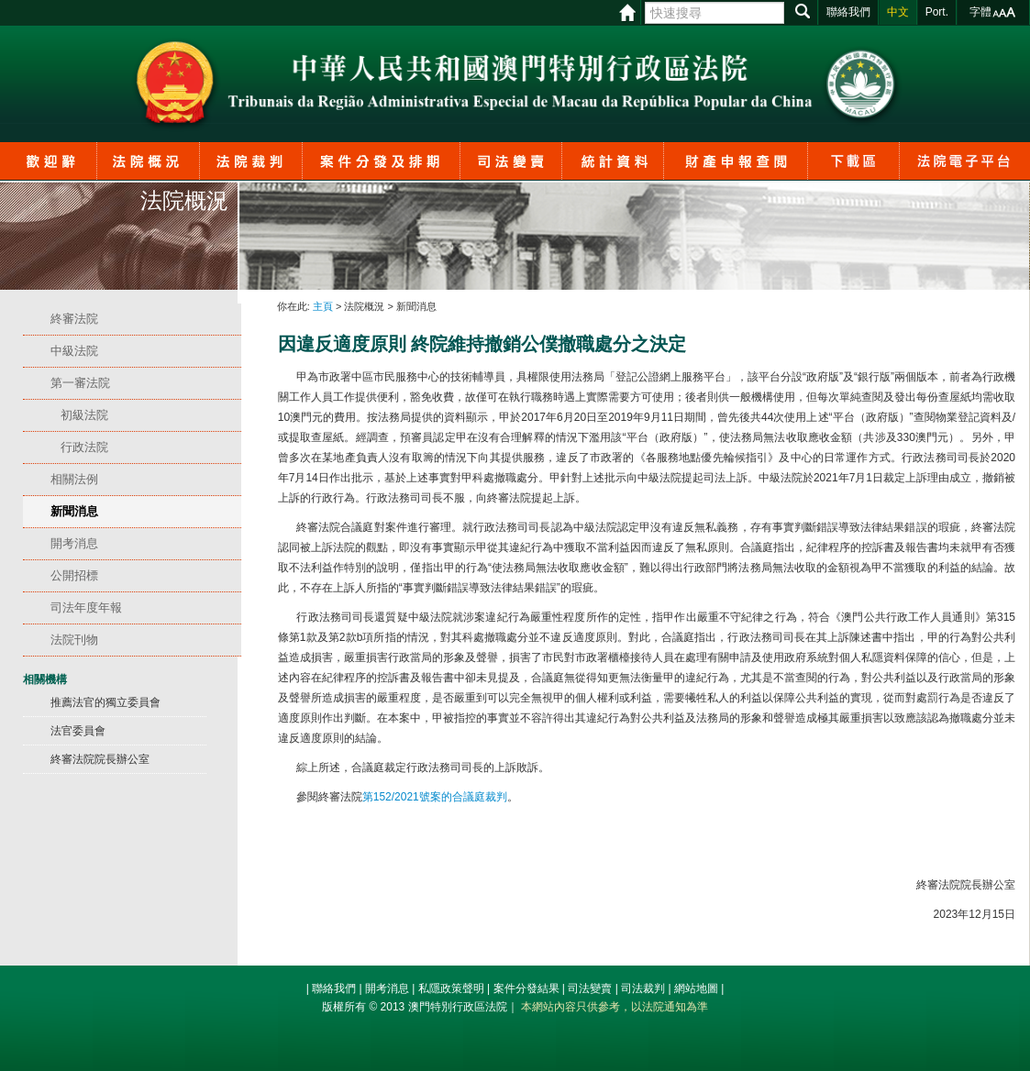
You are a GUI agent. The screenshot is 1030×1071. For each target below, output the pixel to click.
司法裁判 (643, 988)
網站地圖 (696, 988)
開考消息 (387, 988)
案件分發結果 (526, 988)
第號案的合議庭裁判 (434, 796)
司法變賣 (590, 988)
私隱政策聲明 (451, 988)
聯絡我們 (334, 988)
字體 (980, 12)
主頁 (323, 306)
